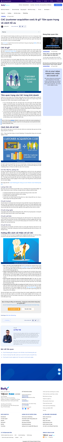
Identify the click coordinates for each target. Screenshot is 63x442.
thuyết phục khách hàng (10, 51)
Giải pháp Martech (26, 4)
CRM (15, 435)
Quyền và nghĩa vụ (47, 398)
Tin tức (39, 9)
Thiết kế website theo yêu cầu (7, 435)
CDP (21, 437)
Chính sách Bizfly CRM (48, 408)
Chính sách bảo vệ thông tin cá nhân (51, 391)
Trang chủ (3, 13)
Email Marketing (21, 435)
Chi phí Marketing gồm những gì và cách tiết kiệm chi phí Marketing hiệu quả (19, 352)
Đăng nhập (59, 1)
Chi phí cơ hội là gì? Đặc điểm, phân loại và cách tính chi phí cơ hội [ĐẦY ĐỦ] (19, 354)
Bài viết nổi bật (15, 9)
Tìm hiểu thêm (27, 309)
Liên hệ (45, 1)
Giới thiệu (20, 4)
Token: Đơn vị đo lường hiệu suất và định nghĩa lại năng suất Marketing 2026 (52, 55)
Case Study (32, 4)
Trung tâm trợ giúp (29, 1)
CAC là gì (5, 43)
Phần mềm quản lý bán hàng (7, 437)
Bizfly (35, 43)
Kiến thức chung (31, 9)
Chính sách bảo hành (47, 403)
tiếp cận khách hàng (31, 287)
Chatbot (16, 437)
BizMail (13, 120)
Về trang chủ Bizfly (6, 1)
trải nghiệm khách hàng (26, 267)
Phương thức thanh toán (48, 401)
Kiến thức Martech (5, 9)
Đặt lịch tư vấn (58, 4)
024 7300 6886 (25, 405)
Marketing (3, 16)
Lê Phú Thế (4, 26)
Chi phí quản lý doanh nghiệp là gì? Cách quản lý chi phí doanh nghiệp (18, 357)
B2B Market (49, 4)
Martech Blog (37, 4)
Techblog (9, 13)
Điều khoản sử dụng (47, 396)
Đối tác (51, 1)
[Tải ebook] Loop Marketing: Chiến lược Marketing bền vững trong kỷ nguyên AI (52, 64)
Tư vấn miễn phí (13, 309)
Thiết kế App (29, 435)
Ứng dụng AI (23, 9)
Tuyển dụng (38, 1)
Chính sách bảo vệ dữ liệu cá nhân (50, 394)
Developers (46, 9)
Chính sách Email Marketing (49, 405)
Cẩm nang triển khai (43, 4)
